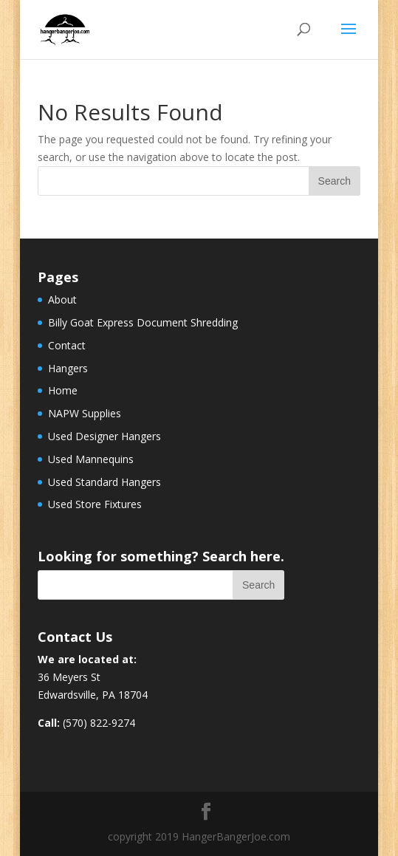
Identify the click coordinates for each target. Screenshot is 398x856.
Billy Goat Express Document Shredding (143, 322)
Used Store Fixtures (95, 504)
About (62, 299)
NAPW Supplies (84, 413)
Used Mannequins (91, 459)
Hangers (68, 368)
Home (63, 390)
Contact (67, 345)
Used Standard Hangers (104, 482)
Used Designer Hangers (104, 436)
